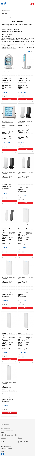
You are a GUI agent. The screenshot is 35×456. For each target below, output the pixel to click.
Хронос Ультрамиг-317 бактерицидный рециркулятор (9, 278)
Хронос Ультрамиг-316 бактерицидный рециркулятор (25, 225)
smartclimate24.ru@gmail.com (7, 430)
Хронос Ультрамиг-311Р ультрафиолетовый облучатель (24, 71)
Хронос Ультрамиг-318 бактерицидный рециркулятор (25, 278)
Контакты (2, 439)
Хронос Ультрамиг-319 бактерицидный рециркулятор (9, 330)
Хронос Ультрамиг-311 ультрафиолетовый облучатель (7, 71)
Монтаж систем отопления (23, 444)
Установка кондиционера (22, 439)
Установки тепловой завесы (23, 441)
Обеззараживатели (13, 17)
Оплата (2, 442)
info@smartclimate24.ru (6, 428)
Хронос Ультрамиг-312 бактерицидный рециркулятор (25, 122)
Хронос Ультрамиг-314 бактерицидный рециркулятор (25, 173)
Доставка (2, 441)
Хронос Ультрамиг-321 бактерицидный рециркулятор (9, 383)
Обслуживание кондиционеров (6, 448)
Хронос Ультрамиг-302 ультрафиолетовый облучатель (7, 122)
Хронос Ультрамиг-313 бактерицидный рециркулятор (9, 173)
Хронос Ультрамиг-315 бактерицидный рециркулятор (9, 225)
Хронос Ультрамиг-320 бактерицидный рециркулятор (25, 330)
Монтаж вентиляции (22, 442)
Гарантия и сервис (4, 444)
